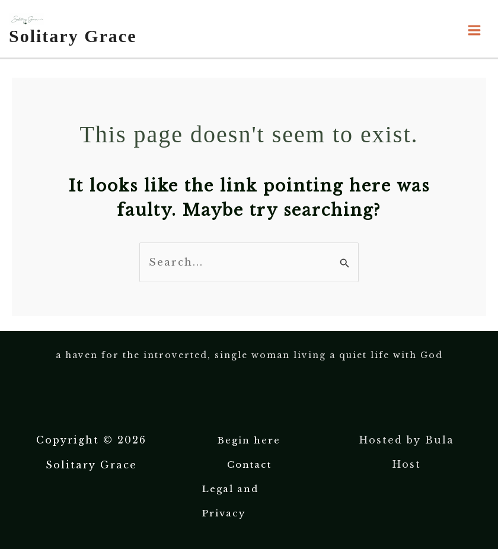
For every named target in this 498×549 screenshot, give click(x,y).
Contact (249, 464)
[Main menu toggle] (475, 30)
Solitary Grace (72, 36)
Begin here (249, 440)
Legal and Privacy (230, 501)
